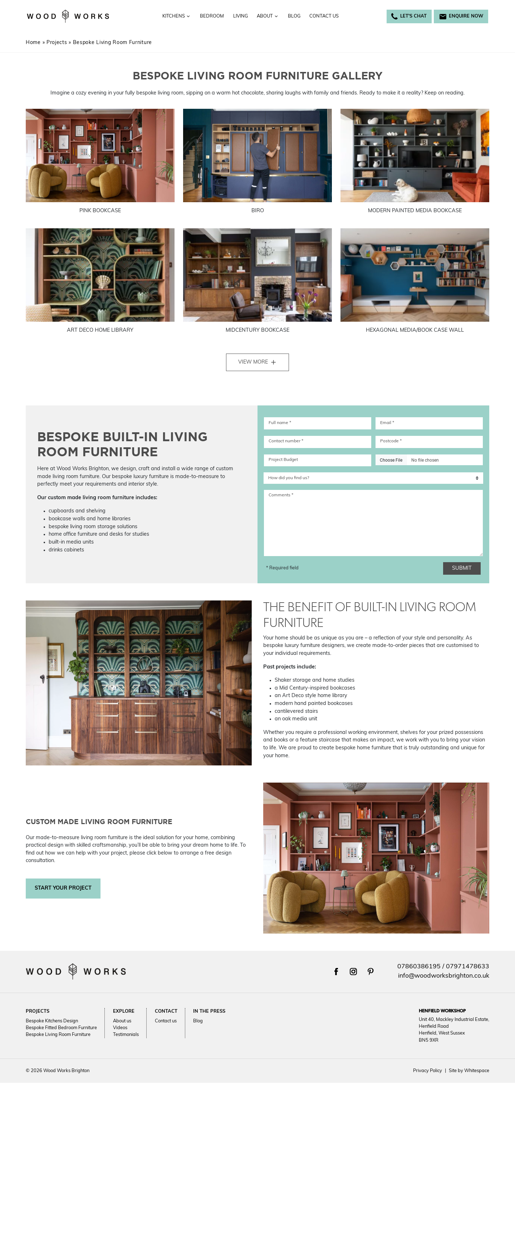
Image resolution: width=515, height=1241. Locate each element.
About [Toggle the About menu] (268, 16)
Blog (294, 16)
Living (240, 16)
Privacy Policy (427, 1071)
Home (33, 42)
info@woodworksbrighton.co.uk (443, 976)
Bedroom (212, 16)
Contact (166, 1011)
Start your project (63, 888)
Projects (56, 42)
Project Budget (283, 460)
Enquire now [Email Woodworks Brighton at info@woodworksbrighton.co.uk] (461, 16)
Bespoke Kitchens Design (52, 1020)
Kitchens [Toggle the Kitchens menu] (176, 16)
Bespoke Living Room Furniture (58, 1034)
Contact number (286, 441)
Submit (465, 568)
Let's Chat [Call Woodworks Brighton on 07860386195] (408, 16)
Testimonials (126, 1034)
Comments (281, 495)
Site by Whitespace (467, 1070)
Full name (280, 423)
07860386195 (419, 967)
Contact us (324, 16)
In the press (209, 1011)
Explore (123, 1011)
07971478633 (467, 967)
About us (122, 1020)
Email (387, 423)
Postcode (391, 441)
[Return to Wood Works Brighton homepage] (68, 16)
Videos (120, 1028)
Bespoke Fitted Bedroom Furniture (61, 1028)
